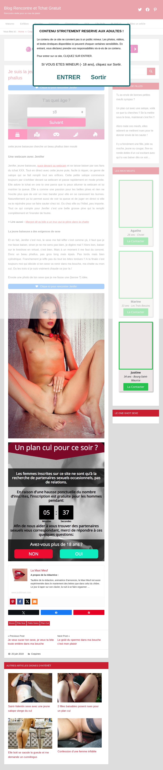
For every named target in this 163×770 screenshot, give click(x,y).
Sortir (98, 77)
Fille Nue (21, 625)
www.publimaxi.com (21, 594)
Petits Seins (33, 625)
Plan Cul (45, 625)
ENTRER (68, 77)
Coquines (36, 655)
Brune (12, 625)
